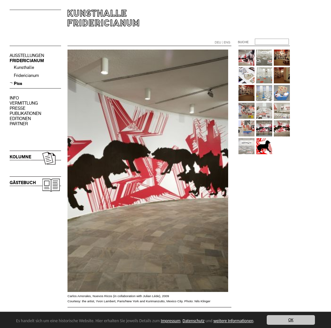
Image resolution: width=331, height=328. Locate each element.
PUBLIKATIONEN (25, 113)
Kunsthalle (24, 67)
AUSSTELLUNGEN (27, 55)
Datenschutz (193, 320)
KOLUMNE (20, 157)
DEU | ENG (222, 42)
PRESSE (17, 108)
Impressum (170, 320)
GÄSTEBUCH (23, 182)
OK (290, 320)
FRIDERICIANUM (27, 60)
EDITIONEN (20, 118)
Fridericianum (26, 75)
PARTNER (19, 123)
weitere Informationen (233, 320)
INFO (14, 98)
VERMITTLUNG (24, 103)
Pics (18, 83)
